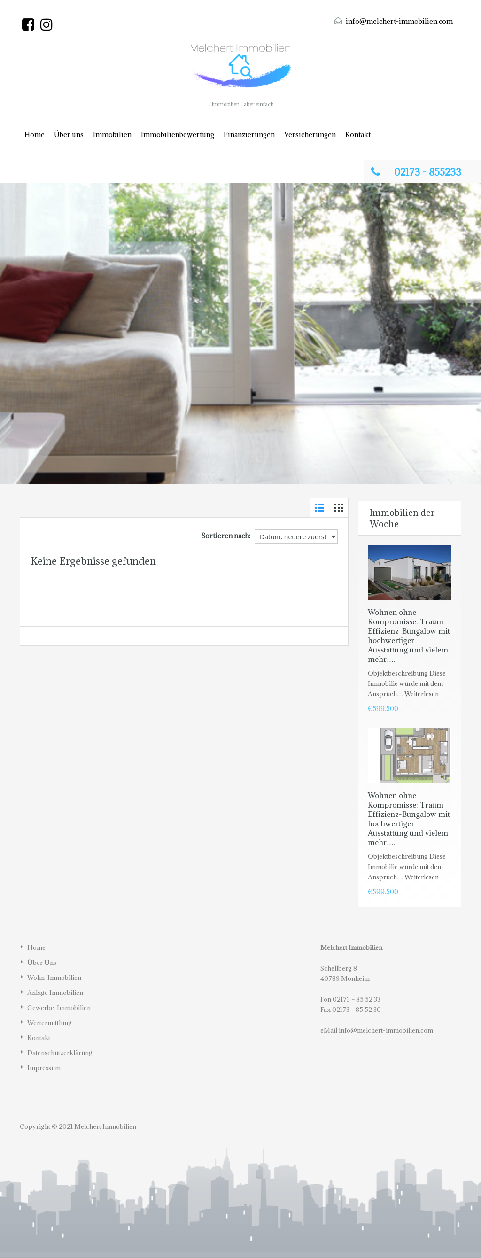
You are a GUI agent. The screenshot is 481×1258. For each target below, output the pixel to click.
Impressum (44, 1068)
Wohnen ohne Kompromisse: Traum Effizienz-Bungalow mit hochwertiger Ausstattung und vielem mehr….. (409, 635)
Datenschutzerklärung (60, 1052)
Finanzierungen (249, 134)
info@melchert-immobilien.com (399, 21)
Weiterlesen (421, 694)
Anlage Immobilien (55, 992)
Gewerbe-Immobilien (59, 1007)
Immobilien (112, 134)
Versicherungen (310, 134)
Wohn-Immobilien (54, 977)
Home (34, 134)
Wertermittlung (49, 1022)
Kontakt (358, 134)
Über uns (69, 134)
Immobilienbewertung (177, 134)
